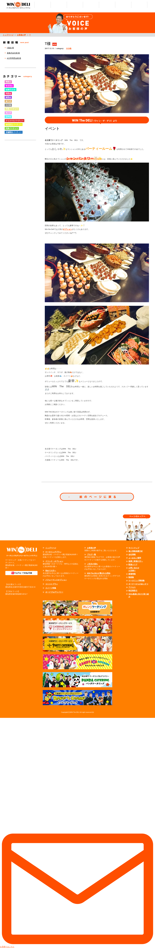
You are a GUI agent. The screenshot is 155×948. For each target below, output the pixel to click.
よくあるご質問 (134, 558)
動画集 (131, 577)
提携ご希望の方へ (135, 561)
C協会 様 (10, 48)
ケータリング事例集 (136, 580)
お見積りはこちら (77, 833)
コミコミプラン (51, 584)
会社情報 (132, 554)
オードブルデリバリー (54, 592)
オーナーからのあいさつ (138, 584)
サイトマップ (133, 548)
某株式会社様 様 (13, 53)
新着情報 (132, 574)
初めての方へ (50, 571)
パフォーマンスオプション (56, 580)
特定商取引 (132, 591)
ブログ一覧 (91, 554)
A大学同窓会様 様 (14, 58)
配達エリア (132, 565)
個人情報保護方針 (135, 551)
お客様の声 (21, 35)
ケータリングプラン (53, 552)
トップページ (8, 35)
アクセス (132, 587)
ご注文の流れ (92, 564)
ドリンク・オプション (54, 561)
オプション (67, 229)
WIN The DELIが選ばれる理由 (98, 573)
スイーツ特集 (50, 588)
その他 (68, 48)
